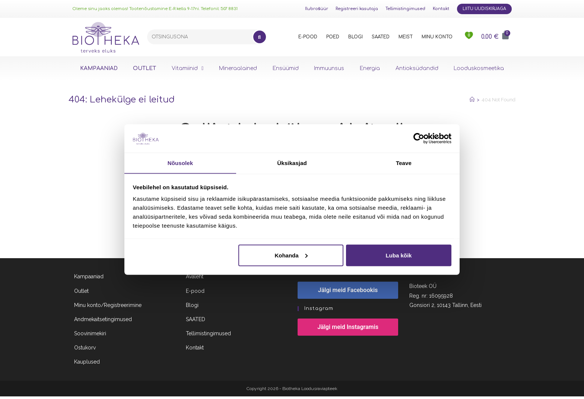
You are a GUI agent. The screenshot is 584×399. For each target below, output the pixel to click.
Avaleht (194, 279)
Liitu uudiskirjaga (484, 8)
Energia (370, 68)
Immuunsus (329, 68)
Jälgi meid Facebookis (348, 293)
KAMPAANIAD (99, 68)
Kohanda (290, 255)
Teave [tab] (404, 162)
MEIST (406, 36)
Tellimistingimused (405, 8)
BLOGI (355, 36)
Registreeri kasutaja (357, 8)
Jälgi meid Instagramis (347, 329)
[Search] (259, 36)
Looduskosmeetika (479, 68)
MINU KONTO (437, 36)
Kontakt (441, 8)
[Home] (472, 99)
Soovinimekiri (90, 336)
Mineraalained (238, 68)
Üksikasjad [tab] (292, 162)
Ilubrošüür (316, 8)
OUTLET (144, 68)
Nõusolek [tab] (180, 162)
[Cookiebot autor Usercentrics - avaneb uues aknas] (418, 138)
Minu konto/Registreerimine (108, 308)
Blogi (192, 308)
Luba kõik (398, 255)
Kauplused (87, 365)
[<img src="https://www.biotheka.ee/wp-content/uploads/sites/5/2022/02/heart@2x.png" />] (469, 37)
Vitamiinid (187, 68)
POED (332, 36)
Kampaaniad (89, 279)
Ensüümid (286, 68)
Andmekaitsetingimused (103, 322)
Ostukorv (85, 351)
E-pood (195, 294)
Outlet (81, 294)
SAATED (381, 36)
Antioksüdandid (417, 68)
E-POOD (307, 36)
